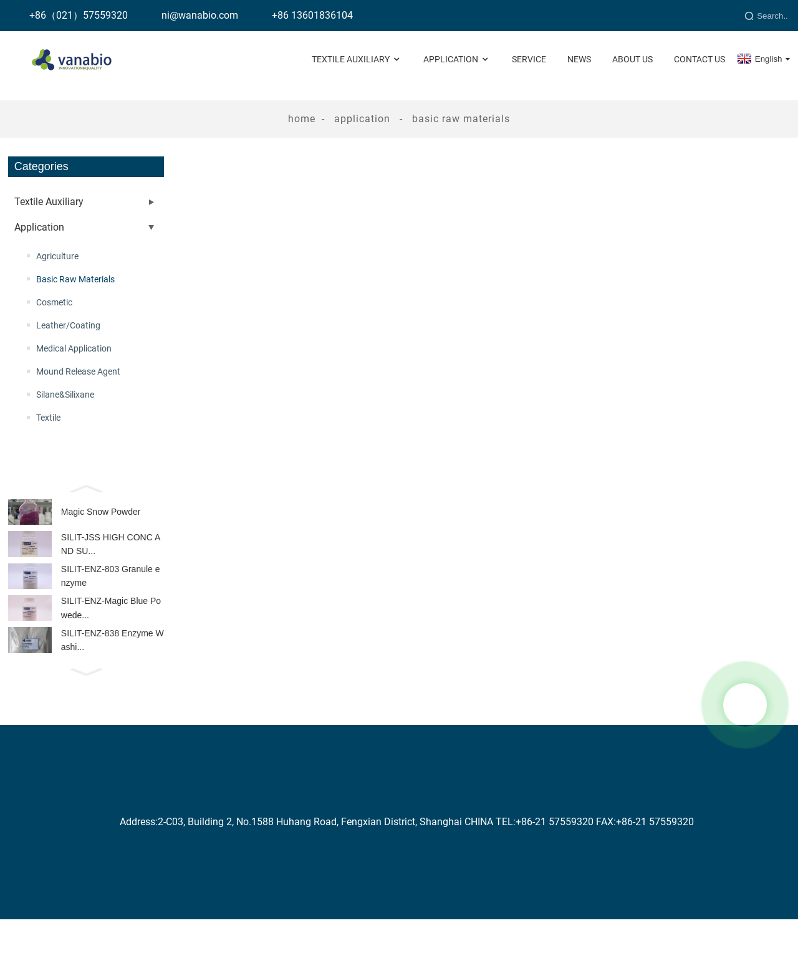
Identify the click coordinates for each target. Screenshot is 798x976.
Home (301, 119)
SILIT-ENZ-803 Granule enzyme (110, 589)
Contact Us (699, 59)
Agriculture (57, 256)
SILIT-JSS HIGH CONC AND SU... (110, 551)
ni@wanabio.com (199, 15)
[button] (86, 487)
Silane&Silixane (65, 394)
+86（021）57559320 (78, 15)
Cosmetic (54, 302)
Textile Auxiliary (357, 59)
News (579, 59)
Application (457, 59)
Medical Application (74, 348)
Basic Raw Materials (461, 119)
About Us (632, 59)
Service (529, 59)
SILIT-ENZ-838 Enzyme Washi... (112, 663)
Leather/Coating (68, 325)
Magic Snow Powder (101, 515)
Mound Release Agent (78, 371)
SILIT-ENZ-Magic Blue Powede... (111, 626)
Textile (48, 418)
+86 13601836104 (312, 15)
